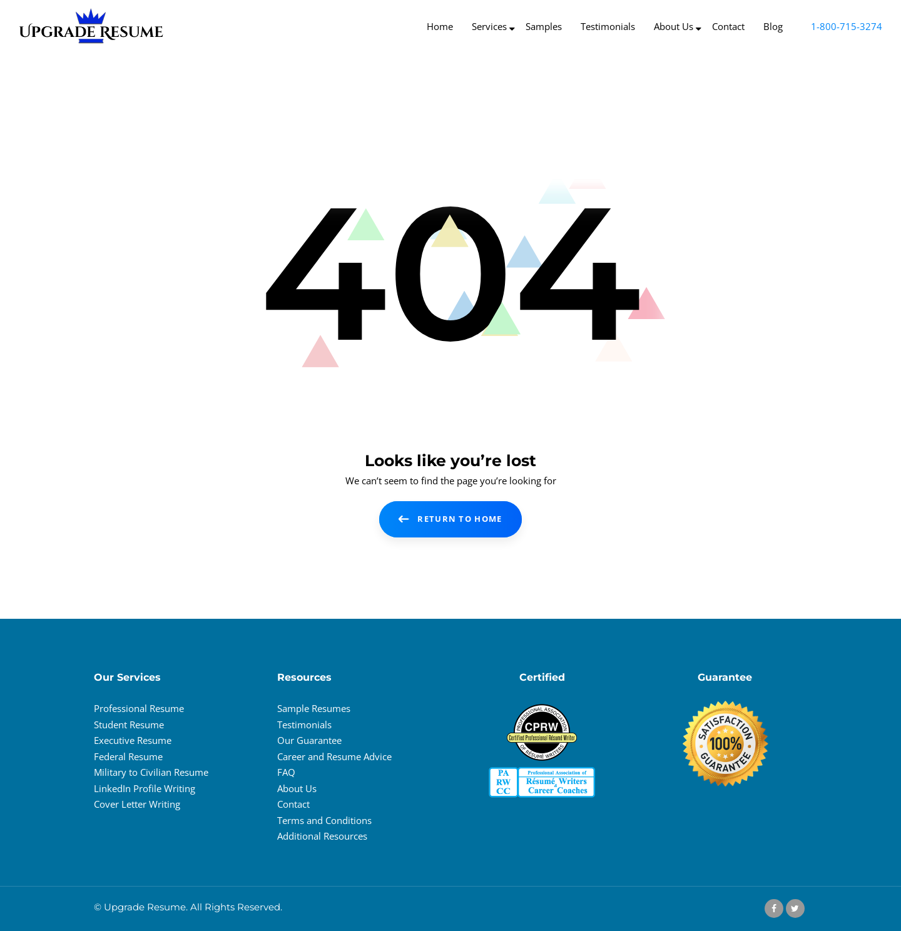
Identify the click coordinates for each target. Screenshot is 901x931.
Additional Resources (322, 836)
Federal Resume (128, 756)
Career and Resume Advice (334, 756)
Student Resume (129, 724)
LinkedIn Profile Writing (144, 788)
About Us (297, 788)
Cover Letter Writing (137, 804)
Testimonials (304, 724)
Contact (293, 804)
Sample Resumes (313, 708)
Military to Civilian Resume (151, 772)
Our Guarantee (309, 740)
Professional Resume (139, 708)
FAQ (286, 772)
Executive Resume (132, 740)
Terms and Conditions (324, 820)
